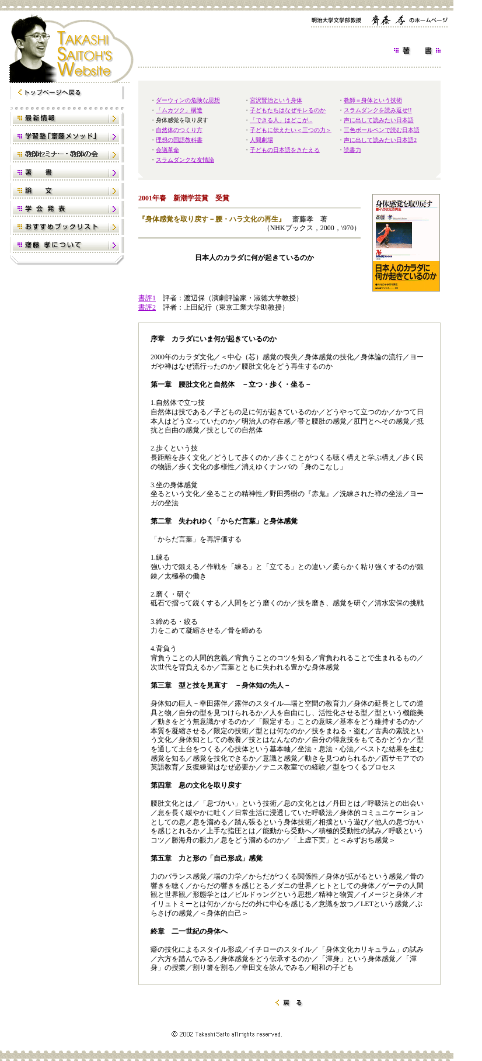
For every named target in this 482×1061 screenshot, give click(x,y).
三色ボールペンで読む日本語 (382, 130)
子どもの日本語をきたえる (285, 150)
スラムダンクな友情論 (185, 160)
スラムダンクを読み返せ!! (378, 110)
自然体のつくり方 (179, 130)
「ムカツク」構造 (179, 110)
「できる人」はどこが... (281, 120)
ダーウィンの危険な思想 (188, 100)
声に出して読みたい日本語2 (380, 140)
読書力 (352, 150)
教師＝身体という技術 (373, 100)
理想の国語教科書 (179, 140)
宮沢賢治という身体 (276, 100)
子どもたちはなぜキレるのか (288, 110)
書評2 (147, 307)
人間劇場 (261, 140)
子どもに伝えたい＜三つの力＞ (290, 130)
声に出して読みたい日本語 (379, 120)
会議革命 (167, 150)
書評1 (147, 298)
